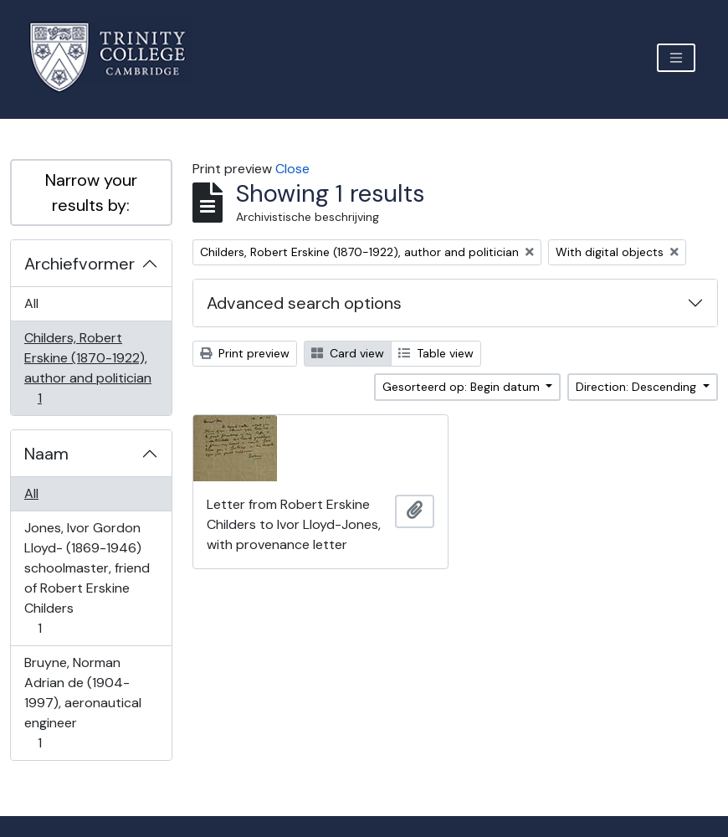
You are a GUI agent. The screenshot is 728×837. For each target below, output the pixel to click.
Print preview (245, 353)
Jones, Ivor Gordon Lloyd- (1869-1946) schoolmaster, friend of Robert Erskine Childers (86, 578)
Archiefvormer (79, 264)
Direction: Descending (638, 386)
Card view (347, 353)
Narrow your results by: (91, 192)
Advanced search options (304, 303)
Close (292, 168)
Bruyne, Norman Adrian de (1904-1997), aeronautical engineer (82, 702)
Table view (436, 353)
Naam (46, 454)
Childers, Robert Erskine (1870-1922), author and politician (87, 367)
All (31, 303)
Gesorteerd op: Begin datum (462, 386)
